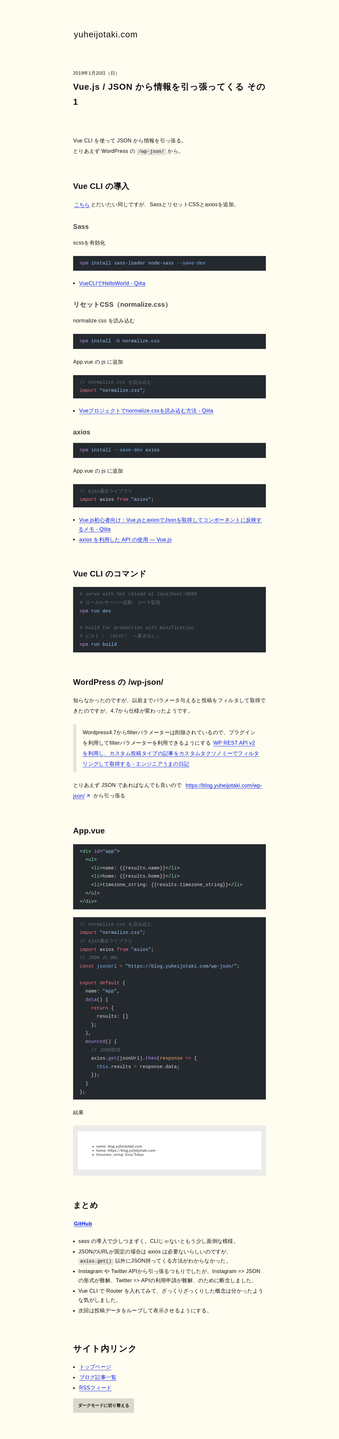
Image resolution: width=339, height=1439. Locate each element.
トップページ (95, 1367)
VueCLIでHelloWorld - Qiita (112, 283)
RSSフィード (95, 1388)
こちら (82, 204)
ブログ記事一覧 (98, 1377)
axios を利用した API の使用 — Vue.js (125, 539)
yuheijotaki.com (106, 34)
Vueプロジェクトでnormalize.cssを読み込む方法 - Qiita (146, 410)
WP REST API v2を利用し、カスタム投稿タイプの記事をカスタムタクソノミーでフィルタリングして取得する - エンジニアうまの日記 (171, 753)
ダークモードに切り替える (103, 1405)
